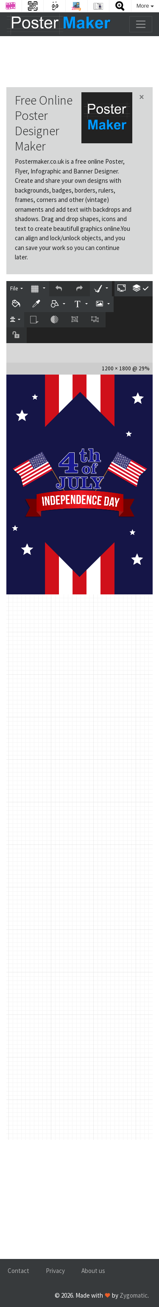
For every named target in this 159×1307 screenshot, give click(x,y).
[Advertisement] (79, 62)
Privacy (55, 1271)
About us (93, 1271)
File (14, 288)
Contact (18, 1271)
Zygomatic (134, 1295)
